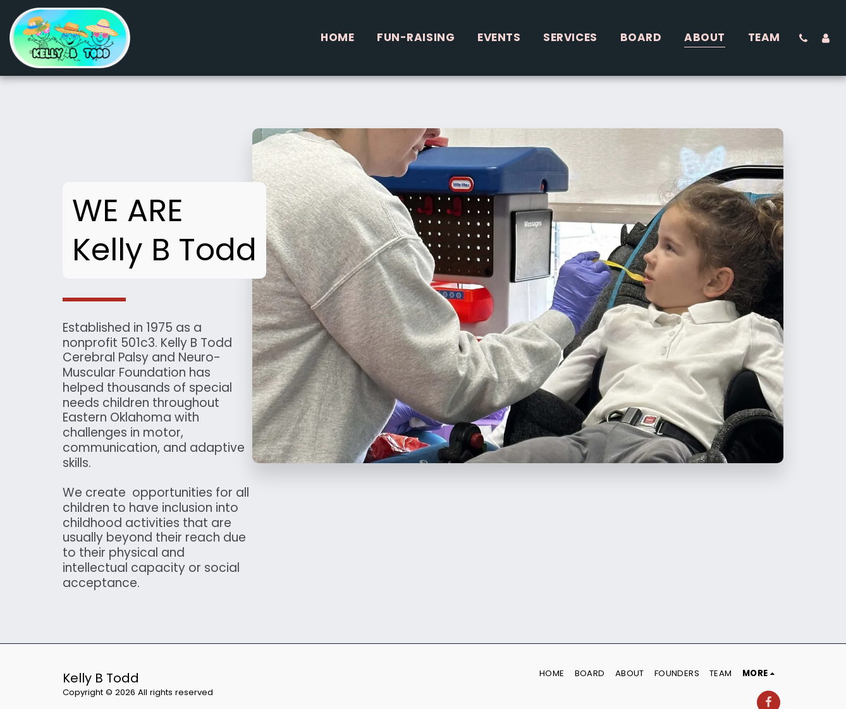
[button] (803, 38)
